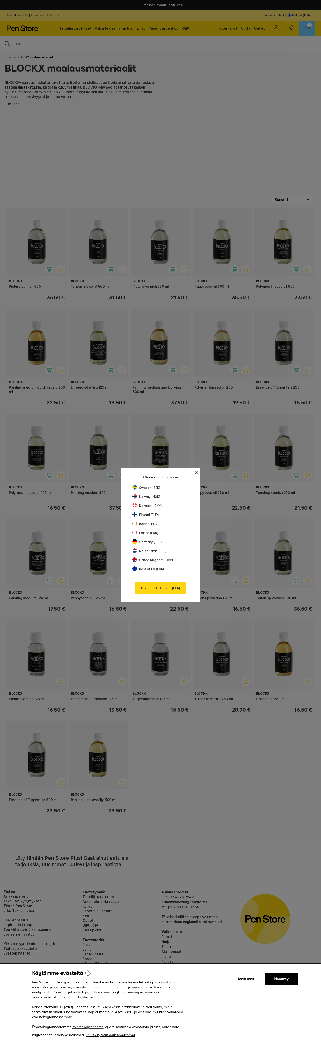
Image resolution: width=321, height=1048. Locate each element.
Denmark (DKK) (147, 506)
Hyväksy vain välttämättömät (110, 1035)
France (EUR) (145, 533)
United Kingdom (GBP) (152, 560)
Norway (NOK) (146, 497)
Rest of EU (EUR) (148, 569)
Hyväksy (281, 979)
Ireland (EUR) (145, 524)
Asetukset (245, 979)
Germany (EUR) (147, 542)
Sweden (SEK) (146, 488)
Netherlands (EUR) (149, 551)
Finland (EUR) (145, 515)
